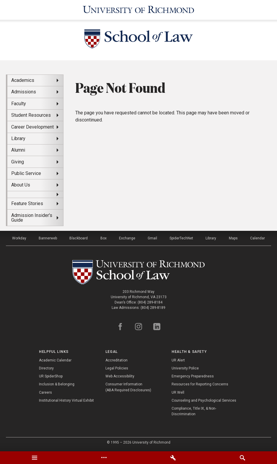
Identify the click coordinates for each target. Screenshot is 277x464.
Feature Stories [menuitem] (27, 203)
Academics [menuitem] (22, 80)
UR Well (178, 392)
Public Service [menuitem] (26, 173)
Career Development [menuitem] (32, 127)
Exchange (127, 238)
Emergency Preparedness (193, 376)
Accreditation (116, 360)
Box (103, 238)
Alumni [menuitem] (18, 150)
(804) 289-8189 (153, 308)
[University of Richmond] (138, 10)
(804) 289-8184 (150, 302)
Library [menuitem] (18, 138)
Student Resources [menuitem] (31, 115)
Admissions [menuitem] (23, 92)
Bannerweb (48, 238)
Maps (233, 238)
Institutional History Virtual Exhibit (66, 400)
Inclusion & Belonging (56, 384)
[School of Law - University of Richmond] (138, 40)
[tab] (35, 457)
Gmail (152, 238)
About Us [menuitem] (20, 185)
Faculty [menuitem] (18, 103)
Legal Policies (116, 368)
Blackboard (78, 238)
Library (211, 238)
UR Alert (178, 360)
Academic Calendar (55, 360)
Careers (45, 392)
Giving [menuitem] (17, 162)
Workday (19, 238)
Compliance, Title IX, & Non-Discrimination (194, 411)
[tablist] (138, 457)
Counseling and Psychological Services (204, 400)
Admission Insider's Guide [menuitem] (31, 217)
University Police (185, 368)
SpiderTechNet (181, 238)
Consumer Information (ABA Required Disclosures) (128, 387)
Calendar (257, 238)
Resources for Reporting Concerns (200, 384)
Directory (46, 368)
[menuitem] (35, 194)
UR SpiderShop (51, 376)
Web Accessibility (119, 376)
